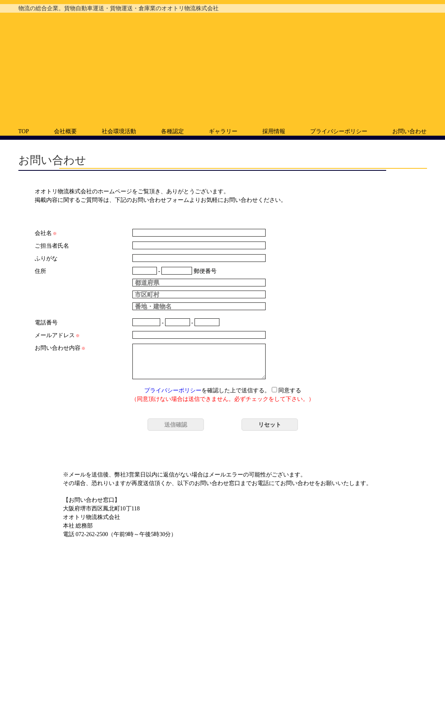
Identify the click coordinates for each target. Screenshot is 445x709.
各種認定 (172, 131)
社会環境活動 (119, 131)
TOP (23, 131)
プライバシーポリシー (338, 131)
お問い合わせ (409, 131)
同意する (286, 390)
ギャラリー (223, 131)
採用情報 (273, 131)
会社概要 (65, 131)
